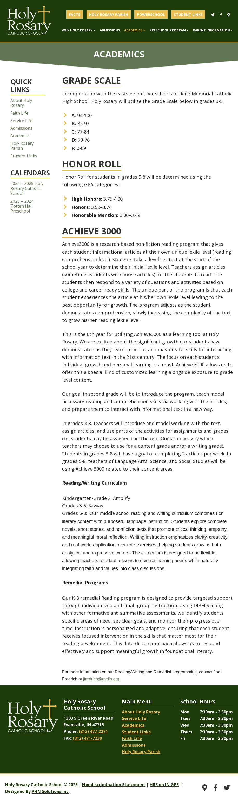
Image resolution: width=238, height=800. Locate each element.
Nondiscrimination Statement (113, 785)
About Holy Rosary (21, 102)
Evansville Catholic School (29, 20)
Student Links (23, 156)
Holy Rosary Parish (22, 145)
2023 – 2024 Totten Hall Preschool (22, 206)
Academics (20, 135)
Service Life (21, 120)
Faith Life (19, 113)
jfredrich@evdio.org (101, 679)
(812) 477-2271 (93, 731)
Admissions (21, 128)
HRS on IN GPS (164, 785)
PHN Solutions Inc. (50, 791)
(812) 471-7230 (87, 738)
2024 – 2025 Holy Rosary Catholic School (26, 188)
